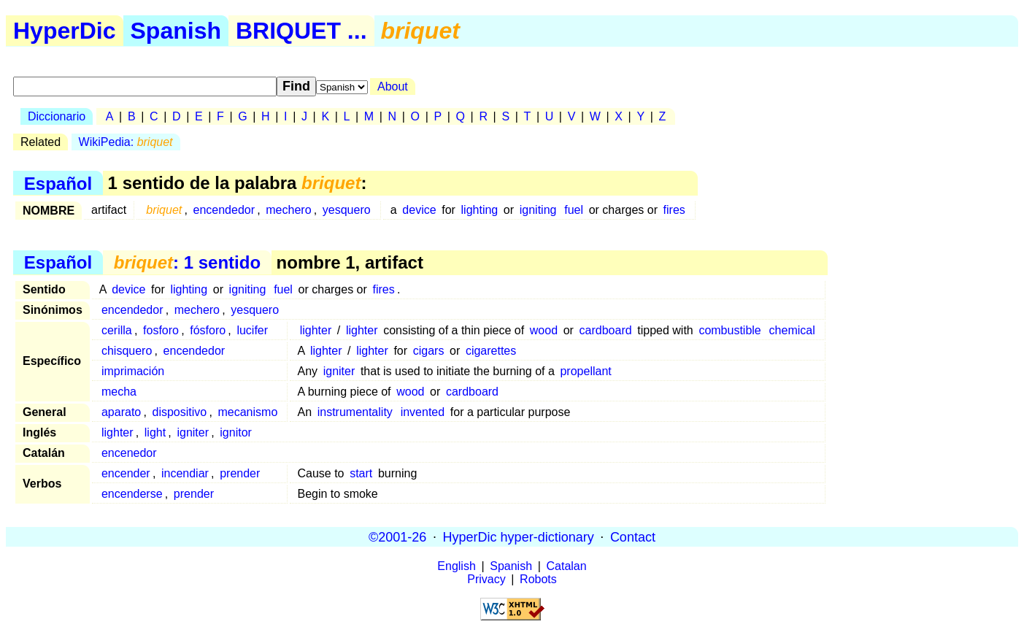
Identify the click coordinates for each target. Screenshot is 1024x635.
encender (125, 473)
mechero (288, 210)
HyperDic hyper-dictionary (518, 536)
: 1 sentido (187, 262)
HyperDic (64, 31)
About (392, 86)
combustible (729, 330)
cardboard (606, 330)
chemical (792, 330)
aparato (121, 412)
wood (544, 330)
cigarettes (491, 351)
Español (58, 183)
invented (423, 412)
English (456, 566)
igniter (339, 371)
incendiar (185, 473)
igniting (538, 210)
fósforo (208, 330)
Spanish (176, 31)
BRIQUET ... (301, 31)
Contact (632, 536)
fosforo (161, 330)
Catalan (567, 566)
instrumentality (355, 412)
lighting (479, 210)
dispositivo (180, 412)
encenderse (132, 494)
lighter (316, 330)
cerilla (116, 330)
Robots (538, 579)
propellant (585, 371)
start (361, 473)
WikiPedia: (126, 142)
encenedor (129, 453)
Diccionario (56, 116)
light (155, 432)
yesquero (347, 210)
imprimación (132, 371)
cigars (428, 351)
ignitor (236, 432)
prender (240, 473)
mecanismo (247, 412)
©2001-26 (397, 536)
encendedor (224, 210)
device (419, 210)
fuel (573, 210)
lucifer (252, 330)
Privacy (486, 579)
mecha (118, 391)
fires (674, 210)
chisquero (126, 351)
